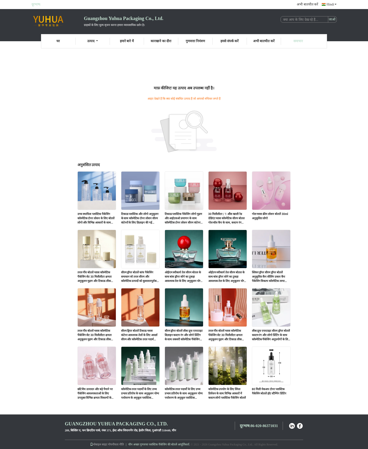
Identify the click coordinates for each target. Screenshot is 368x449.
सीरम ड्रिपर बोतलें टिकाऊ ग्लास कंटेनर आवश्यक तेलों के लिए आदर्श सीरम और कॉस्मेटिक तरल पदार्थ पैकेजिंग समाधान (139, 335)
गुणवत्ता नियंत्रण (195, 41)
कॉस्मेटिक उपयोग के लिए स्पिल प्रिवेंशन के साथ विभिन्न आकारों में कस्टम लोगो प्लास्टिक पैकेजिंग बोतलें (227, 393)
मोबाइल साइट (98, 444)
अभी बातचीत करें (307, 4)
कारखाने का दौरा (161, 41)
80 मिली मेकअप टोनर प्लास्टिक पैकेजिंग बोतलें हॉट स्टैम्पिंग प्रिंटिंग (269, 391)
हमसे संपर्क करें (229, 41)
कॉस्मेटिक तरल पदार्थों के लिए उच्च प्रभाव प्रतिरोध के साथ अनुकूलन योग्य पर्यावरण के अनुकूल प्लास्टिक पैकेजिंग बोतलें (140, 394)
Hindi (332, 4)
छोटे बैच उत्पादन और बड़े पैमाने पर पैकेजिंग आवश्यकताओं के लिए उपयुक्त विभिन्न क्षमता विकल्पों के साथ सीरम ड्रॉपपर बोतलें (95, 394)
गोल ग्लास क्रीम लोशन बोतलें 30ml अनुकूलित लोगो (270, 216)
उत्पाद (92, 41)
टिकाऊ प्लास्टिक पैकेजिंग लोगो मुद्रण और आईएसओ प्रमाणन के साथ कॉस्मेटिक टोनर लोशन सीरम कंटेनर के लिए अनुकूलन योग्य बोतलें (183, 218)
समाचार (298, 41)
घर (58, 41)
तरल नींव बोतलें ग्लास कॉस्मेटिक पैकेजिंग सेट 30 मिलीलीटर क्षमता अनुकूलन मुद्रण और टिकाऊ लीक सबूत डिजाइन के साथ (94, 277)
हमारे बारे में (127, 41)
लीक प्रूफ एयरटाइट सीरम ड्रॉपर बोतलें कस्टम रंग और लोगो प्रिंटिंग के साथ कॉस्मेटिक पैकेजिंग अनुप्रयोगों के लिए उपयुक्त (271, 335)
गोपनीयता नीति (116, 444)
